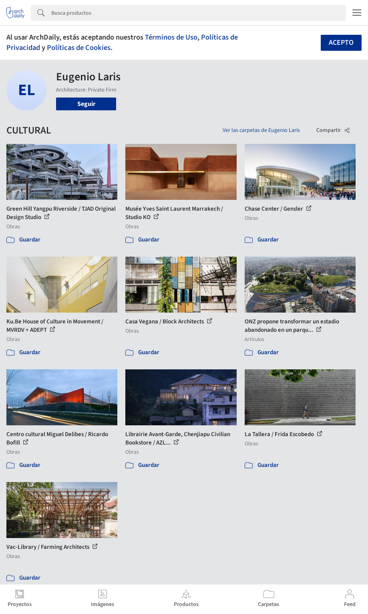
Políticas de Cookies (79, 47)
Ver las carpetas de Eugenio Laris (261, 130)
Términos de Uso (171, 37)
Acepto (341, 43)
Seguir (86, 104)
